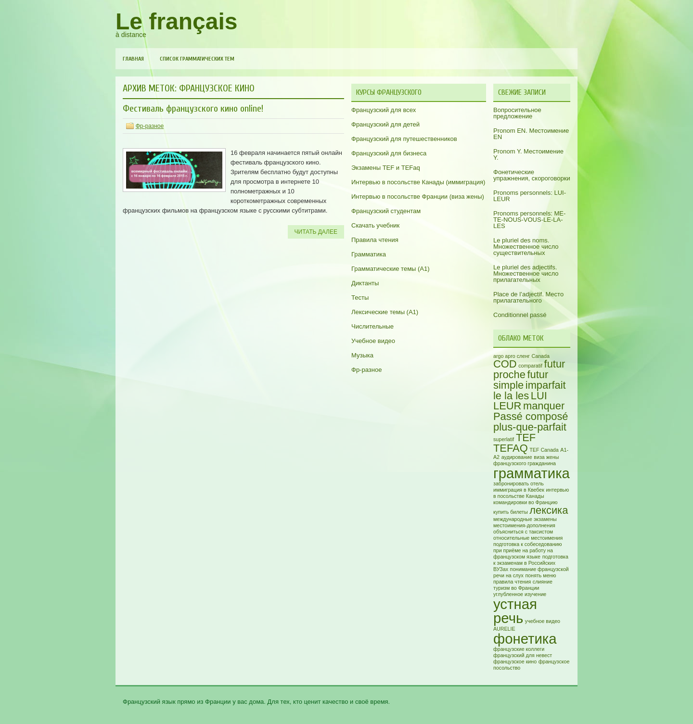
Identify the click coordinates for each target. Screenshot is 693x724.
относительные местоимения (528, 538)
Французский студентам (386, 211)
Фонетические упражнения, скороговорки (531, 175)
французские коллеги (518, 649)
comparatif (530, 365)
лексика (548, 510)
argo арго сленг (511, 356)
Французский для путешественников (404, 138)
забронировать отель (518, 483)
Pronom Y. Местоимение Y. (528, 154)
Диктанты (365, 283)
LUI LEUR (520, 401)
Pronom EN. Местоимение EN (531, 133)
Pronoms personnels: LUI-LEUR (529, 196)
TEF (526, 438)
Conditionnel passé (520, 314)
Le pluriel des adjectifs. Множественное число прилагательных (525, 273)
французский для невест (522, 655)
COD (505, 364)
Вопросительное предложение (517, 113)
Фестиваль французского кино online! (193, 108)
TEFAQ (510, 448)
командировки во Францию (525, 502)
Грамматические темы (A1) (390, 268)
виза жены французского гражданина (526, 460)
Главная (133, 58)
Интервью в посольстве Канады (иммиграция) (418, 182)
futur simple (520, 379)
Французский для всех (383, 110)
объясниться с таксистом (523, 531)
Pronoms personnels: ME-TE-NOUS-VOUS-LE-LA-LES (529, 219)
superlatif (503, 439)
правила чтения (512, 581)
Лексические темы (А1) (384, 312)
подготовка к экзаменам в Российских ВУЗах (530, 563)
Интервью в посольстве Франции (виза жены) (417, 196)
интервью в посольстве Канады (531, 493)
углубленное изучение (519, 594)
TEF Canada (543, 450)
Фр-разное (150, 126)
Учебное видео (373, 340)
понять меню (541, 575)
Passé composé (530, 416)
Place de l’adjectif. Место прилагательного (528, 297)
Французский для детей (385, 124)
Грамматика (368, 254)
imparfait (546, 385)
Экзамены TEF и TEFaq (385, 167)
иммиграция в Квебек (518, 490)
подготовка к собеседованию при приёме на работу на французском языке (527, 550)
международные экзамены (525, 519)
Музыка (362, 355)
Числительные (372, 326)
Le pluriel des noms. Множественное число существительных (525, 246)
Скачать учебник (375, 225)
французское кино (515, 661)
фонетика (525, 639)
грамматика (531, 473)
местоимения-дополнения (524, 525)
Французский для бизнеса (388, 153)
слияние (542, 581)
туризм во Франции (516, 588)
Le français (176, 21)
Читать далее (316, 232)
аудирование (516, 457)
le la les (511, 396)
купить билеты (510, 512)
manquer (544, 406)
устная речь (515, 611)
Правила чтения (374, 239)
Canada (541, 356)
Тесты (360, 297)
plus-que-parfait (529, 427)
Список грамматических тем (197, 58)
